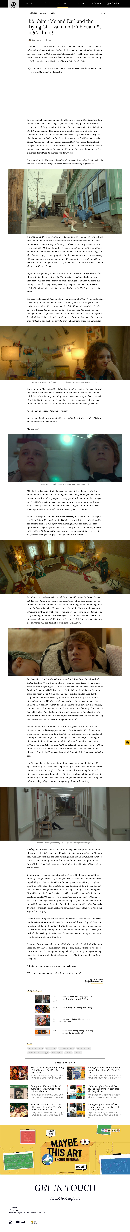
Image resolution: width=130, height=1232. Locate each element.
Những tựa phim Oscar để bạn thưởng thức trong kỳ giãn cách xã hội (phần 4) (103, 1089)
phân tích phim (57, 1052)
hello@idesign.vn (65, 1198)
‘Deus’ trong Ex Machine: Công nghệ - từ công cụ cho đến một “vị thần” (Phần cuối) (73, 999)
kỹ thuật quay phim (83, 1048)
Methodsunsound (97, 983)
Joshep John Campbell (66, 1048)
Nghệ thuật (43, 13)
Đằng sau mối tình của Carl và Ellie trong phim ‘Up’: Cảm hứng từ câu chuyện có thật (47, 1107)
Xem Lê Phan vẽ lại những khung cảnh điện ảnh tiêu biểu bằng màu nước (47, 1070)
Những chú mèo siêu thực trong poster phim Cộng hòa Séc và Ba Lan (104, 1070)
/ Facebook (13, 1207)
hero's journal (50, 1048)
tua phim (69, 1052)
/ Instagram (14, 1210)
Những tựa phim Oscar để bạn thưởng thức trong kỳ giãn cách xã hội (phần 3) (103, 1107)
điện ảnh (78, 1052)
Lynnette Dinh (38, 40)
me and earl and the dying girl (38, 1052)
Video (53, 13)
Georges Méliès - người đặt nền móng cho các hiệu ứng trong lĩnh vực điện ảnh (46, 1089)
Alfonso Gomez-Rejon (35, 1048)
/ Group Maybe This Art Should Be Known (27, 1213)
